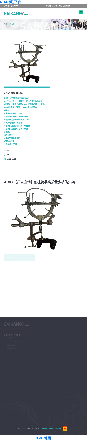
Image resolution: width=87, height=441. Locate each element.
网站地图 (67, 4)
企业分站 (61, 4)
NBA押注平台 (10, 2)
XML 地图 (43, 438)
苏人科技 (44, 428)
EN (81, 4)
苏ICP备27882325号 (55, 428)
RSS (73, 4)
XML (77, 4)
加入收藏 (54, 4)
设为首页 (48, 4)
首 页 (5, 23)
